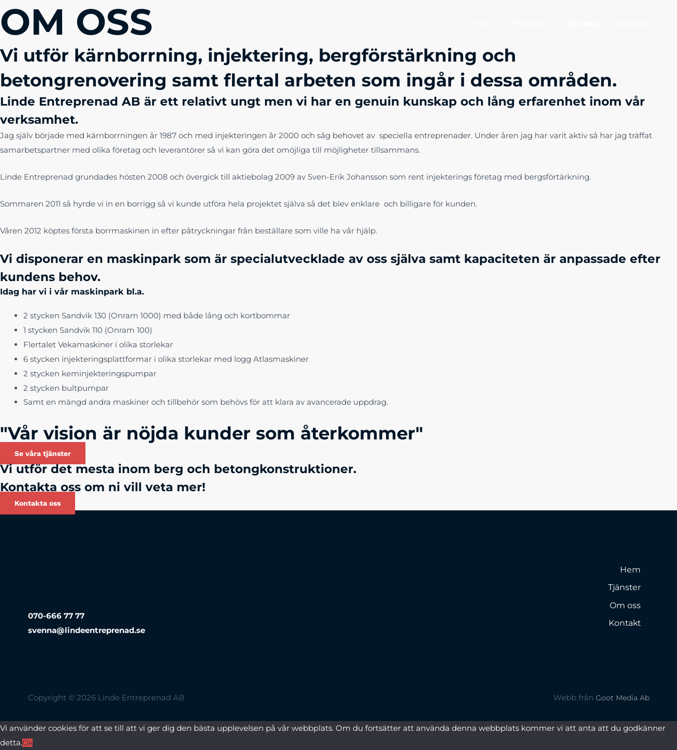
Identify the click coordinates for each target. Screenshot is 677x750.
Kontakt (632, 23)
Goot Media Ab (621, 697)
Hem (484, 23)
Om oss (582, 23)
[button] (46, 452)
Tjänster (530, 23)
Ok (28, 742)
